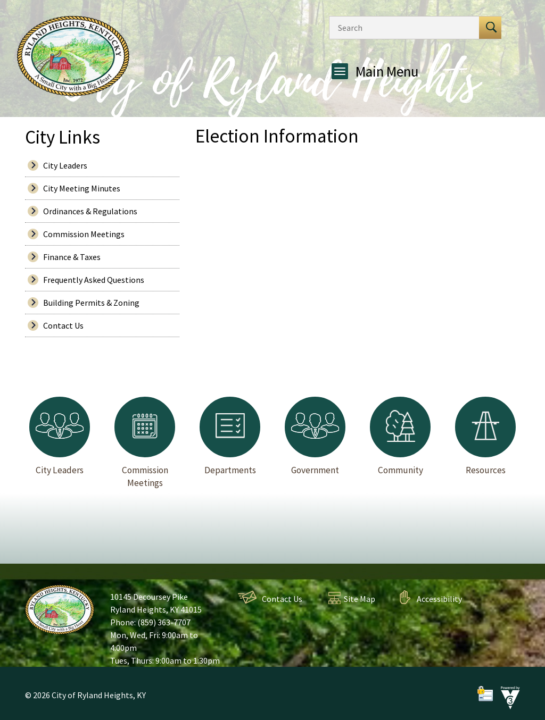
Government (315, 436)
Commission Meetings (84, 234)
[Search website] (401, 27)
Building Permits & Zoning (91, 302)
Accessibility (439, 598)
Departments (230, 436)
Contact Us (63, 325)
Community (400, 436)
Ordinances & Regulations (90, 211)
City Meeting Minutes (81, 188)
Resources (485, 436)
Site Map (359, 598)
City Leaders (65, 165)
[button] (490, 27)
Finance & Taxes (72, 257)
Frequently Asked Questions (93, 279)
